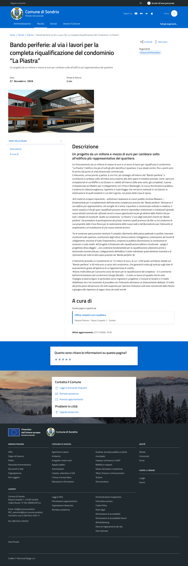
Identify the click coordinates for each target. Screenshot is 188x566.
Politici (11, 460)
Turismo (99, 477)
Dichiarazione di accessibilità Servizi (111, 518)
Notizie (142, 452)
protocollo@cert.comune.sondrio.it (28, 512)
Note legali (100, 509)
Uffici (10, 452)
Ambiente (56, 456)
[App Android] (145, 13)
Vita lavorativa (102, 481)
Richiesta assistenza (61, 509)
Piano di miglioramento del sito (109, 526)
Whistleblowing (102, 522)
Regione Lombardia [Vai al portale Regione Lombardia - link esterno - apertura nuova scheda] (18, 3)
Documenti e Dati (15, 468)
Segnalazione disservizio (62, 505)
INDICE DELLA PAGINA (36, 141)
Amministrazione (22, 23)
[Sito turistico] (140, 13)
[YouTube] (135, 13)
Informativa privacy (104, 501)
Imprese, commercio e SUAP (108, 460)
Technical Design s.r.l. (26, 558)
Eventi (142, 482)
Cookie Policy (101, 505)
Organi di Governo (16, 456)
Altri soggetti (14, 477)
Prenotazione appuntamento (64, 501)
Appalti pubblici (58, 464)
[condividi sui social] (146, 42)
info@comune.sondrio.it (24, 509)
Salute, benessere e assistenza (109, 468)
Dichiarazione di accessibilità (108, 513)
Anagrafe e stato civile (62, 460)
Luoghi (142, 478)
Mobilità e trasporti (104, 464)
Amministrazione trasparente (108, 497)
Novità (40, 23)
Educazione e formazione (63, 481)
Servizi (53, 23)
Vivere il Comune (71, 23)
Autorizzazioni (58, 468)
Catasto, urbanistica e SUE (63, 473)
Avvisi (141, 460)
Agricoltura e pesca (60, 452)
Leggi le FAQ (57, 497)
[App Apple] (150, 13)
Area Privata (13, 541)
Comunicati (144, 456)
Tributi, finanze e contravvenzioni (110, 473)
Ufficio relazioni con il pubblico (90, 315)
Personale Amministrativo (19, 464)
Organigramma (14, 473)
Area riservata (102, 530)
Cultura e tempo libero (61, 477)
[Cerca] (174, 13)
